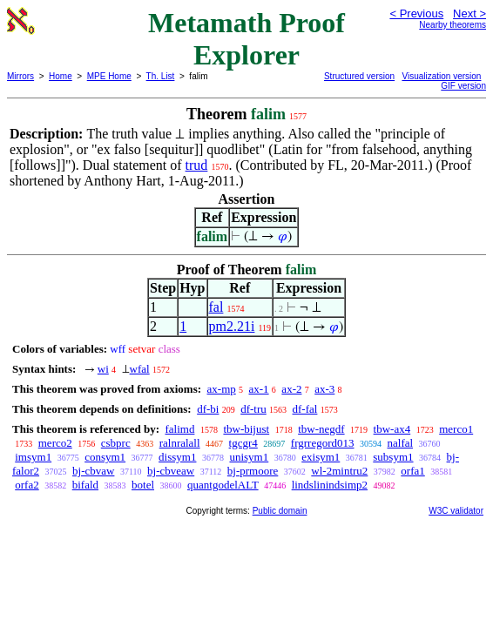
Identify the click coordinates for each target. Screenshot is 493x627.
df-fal (305, 408)
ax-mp (221, 388)
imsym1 (33, 456)
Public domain (280, 511)
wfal (140, 368)
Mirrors (20, 76)
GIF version (463, 86)
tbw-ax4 (392, 428)
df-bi (208, 408)
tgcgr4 (243, 442)
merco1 (456, 428)
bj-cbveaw (170, 470)
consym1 (104, 456)
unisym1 (248, 456)
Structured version (359, 76)
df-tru (253, 408)
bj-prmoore (252, 470)
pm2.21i (232, 326)
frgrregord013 (323, 442)
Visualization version (441, 76)
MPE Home (109, 76)
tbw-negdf (321, 428)
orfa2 (26, 484)
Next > (469, 13)
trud (197, 165)
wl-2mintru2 (339, 470)
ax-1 (259, 388)
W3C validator (456, 511)
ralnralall (179, 442)
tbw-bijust (246, 428)
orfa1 (412, 470)
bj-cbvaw (93, 470)
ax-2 (291, 388)
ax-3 (324, 388)
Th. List (160, 76)
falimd (179, 428)
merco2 (55, 442)
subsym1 (393, 456)
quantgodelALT (223, 484)
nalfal (401, 442)
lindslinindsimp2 (330, 484)
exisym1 (320, 456)
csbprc (116, 442)
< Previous (416, 13)
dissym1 (177, 456)
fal (216, 307)
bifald (85, 484)
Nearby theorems (452, 25)
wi (103, 368)
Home (60, 76)
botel (143, 484)
